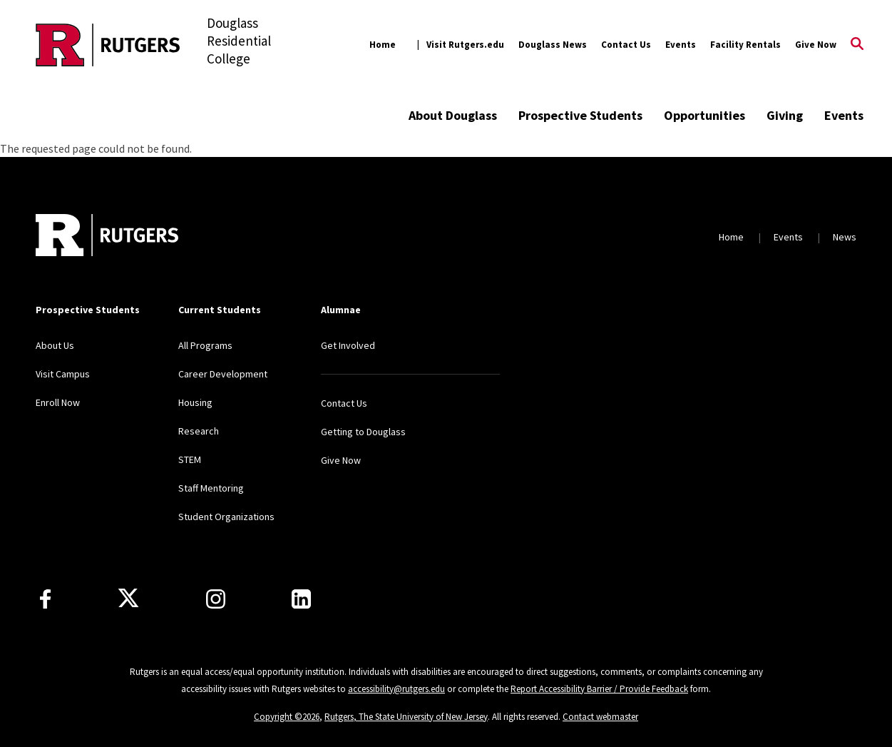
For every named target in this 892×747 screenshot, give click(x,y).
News (844, 236)
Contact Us (626, 45)
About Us (55, 345)
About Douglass (453, 115)
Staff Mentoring (211, 488)
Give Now (815, 45)
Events (680, 45)
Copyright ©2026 (286, 717)
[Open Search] (857, 45)
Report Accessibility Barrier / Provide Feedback (599, 689)
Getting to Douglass (363, 431)
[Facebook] (45, 599)
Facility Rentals (745, 45)
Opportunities (704, 115)
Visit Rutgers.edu (465, 45)
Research (198, 431)
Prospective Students (580, 115)
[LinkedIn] (301, 599)
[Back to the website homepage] (108, 45)
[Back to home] (107, 237)
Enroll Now (58, 402)
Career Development (222, 373)
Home (382, 45)
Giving (785, 115)
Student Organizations (226, 516)
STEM (189, 459)
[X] (128, 598)
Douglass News (552, 45)
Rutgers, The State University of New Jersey (406, 717)
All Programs (205, 345)
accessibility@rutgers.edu (396, 689)
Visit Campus (63, 373)
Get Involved (348, 345)
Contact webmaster (600, 717)
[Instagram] (215, 599)
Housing (195, 402)
